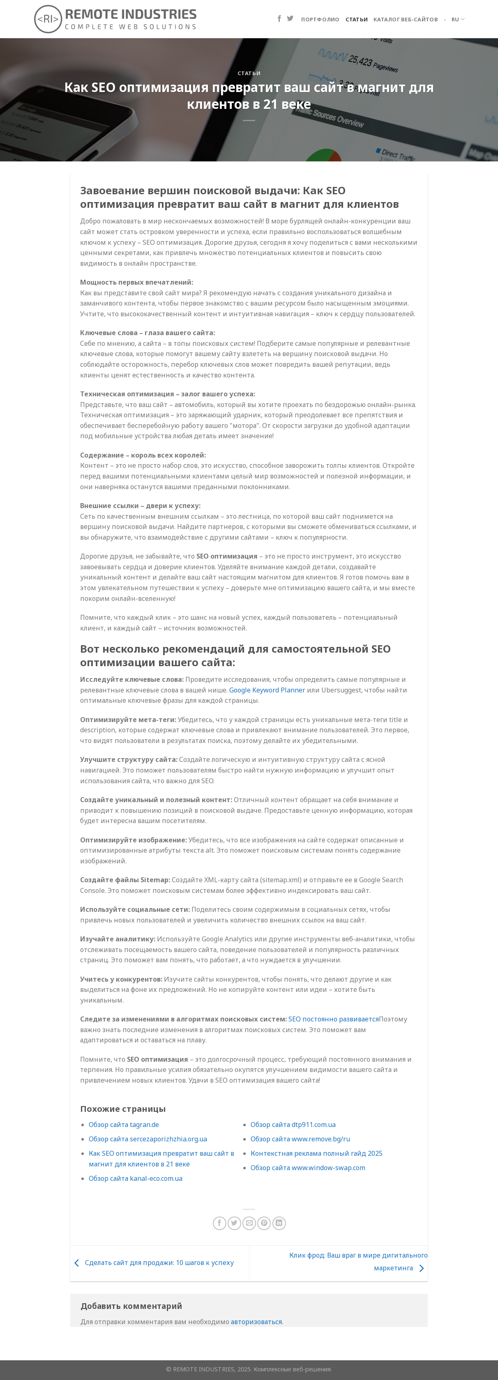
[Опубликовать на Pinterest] (264, 1223)
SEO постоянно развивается (333, 1019)
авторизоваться (256, 1321)
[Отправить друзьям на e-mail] (249, 1223)
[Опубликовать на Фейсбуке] (219, 1223)
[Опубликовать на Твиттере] (234, 1223)
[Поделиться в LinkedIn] (279, 1223)
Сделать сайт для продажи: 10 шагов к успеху (152, 1262)
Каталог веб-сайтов (406, 19)
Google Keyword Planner (267, 690)
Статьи (357, 19)
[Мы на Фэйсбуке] (279, 19)
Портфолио (320, 19)
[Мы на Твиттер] (290, 19)
